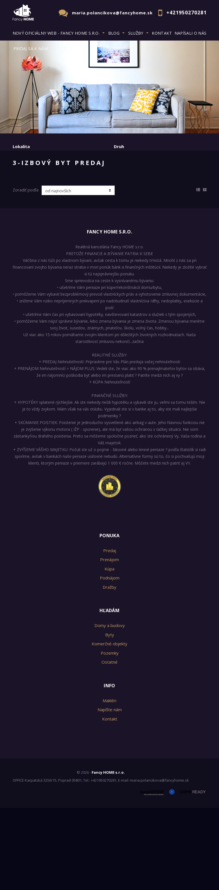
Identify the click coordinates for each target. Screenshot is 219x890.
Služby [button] (135, 33)
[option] (109, 87)
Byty (109, 716)
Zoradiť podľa (26, 272)
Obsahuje (22, 170)
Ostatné (109, 744)
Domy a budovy (109, 707)
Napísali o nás (191, 33)
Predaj (30, 198)
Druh (119, 146)
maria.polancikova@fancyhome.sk (112, 12)
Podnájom (129, 198)
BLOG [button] (113, 33)
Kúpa (96, 198)
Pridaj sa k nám (30, 48)
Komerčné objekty (109, 725)
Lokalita (21, 146)
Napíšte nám (110, 791)
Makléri (109, 782)
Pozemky (110, 734)
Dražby (109, 669)
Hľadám (110, 692)
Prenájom (64, 198)
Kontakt (162, 33)
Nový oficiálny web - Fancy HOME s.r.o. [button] (56, 33)
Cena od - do (127, 170)
